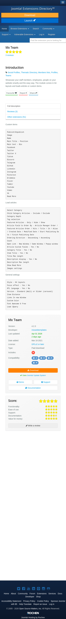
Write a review (33, 425)
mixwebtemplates (39, 330)
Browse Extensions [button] (20, 29)
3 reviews (10, 55)
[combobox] (48, 40)
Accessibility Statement (11, 601)
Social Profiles (14, 72)
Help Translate (25, 604)
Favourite (11, 93)
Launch (30, 20)
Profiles (54, 72)
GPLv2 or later (38, 344)
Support (45, 382)
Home (4, 29)
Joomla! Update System (36, 375)
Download (29, 15)
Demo (20, 382)
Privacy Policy (29, 601)
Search (36, 29)
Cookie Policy (43, 601)
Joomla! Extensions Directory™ (33, 8)
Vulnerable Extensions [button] (24, 34)
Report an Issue (40, 604)
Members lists (44, 72)
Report (23, 93)
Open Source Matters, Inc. (30, 608)
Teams (8, 75)
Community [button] (48, 29)
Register (51, 34)
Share (33, 93)
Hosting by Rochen (33, 617)
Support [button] (6, 34)
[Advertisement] (33, 466)
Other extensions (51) (16, 117)
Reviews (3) (12, 111)
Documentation (33, 388)
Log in (41, 34)
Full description (13, 106)
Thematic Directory (29, 72)
